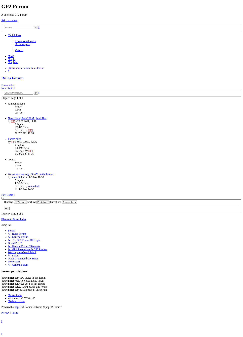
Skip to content (9, 20)
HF (13, 121)
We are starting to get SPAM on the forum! (31, 174)
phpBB (18, 307)
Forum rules (7, 85)
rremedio (33, 186)
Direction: (63, 202)
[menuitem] (25, 41)
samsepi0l (16, 177)
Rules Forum (12, 78)
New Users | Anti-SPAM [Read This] (27, 118)
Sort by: (38, 202)
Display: (15, 202)
